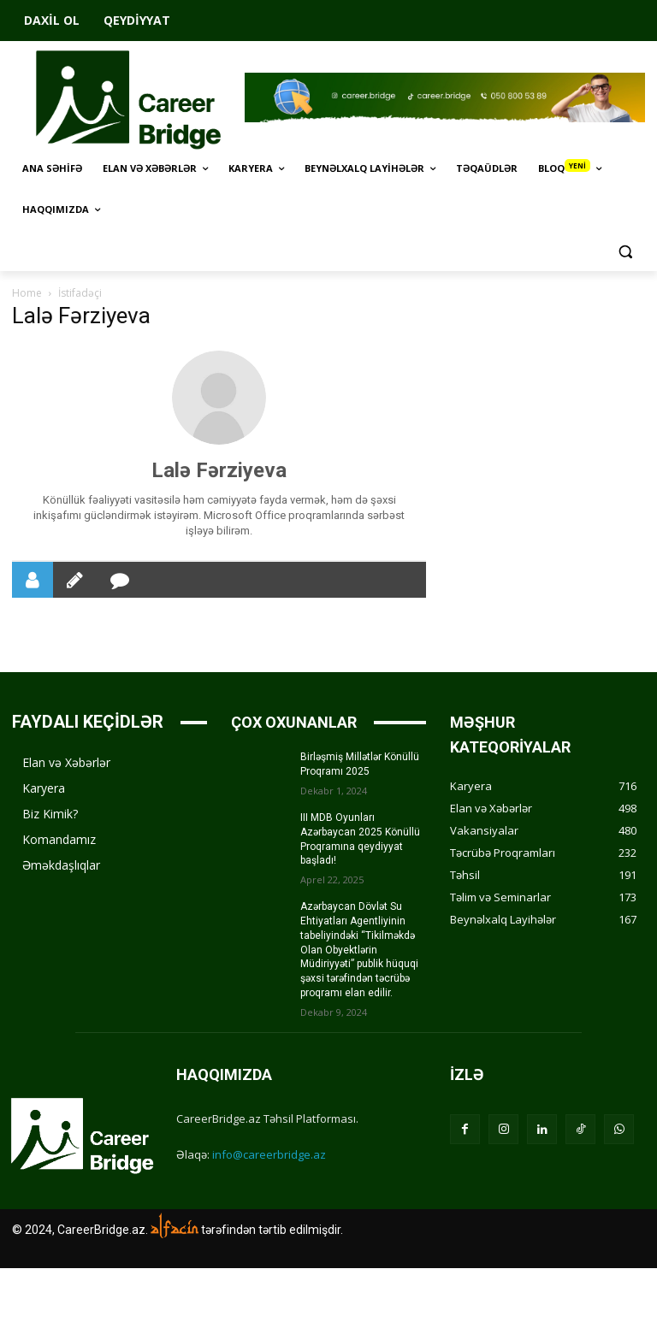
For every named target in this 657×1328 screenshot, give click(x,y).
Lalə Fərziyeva (219, 470)
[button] (625, 251)
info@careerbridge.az (269, 1154)
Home (27, 293)
